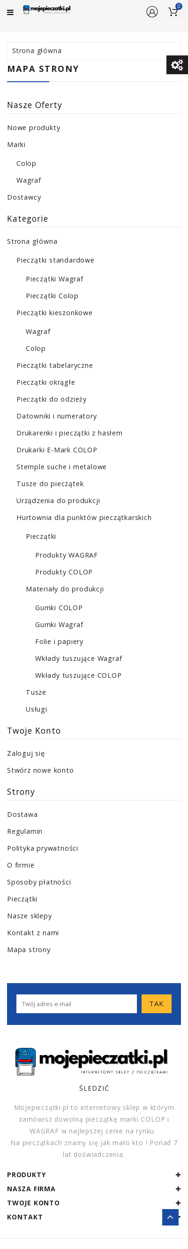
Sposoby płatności (39, 881)
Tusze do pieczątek (49, 483)
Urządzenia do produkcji (58, 500)
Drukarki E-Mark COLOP (57, 449)
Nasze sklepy (29, 915)
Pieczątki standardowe (55, 260)
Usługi (36, 709)
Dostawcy (24, 197)
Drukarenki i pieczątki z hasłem (69, 432)
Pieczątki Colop (52, 295)
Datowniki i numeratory (56, 415)
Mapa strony (29, 949)
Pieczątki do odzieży (51, 399)
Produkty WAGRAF (66, 555)
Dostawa (22, 814)
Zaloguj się (26, 753)
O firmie (20, 865)
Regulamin (25, 831)
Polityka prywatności (42, 848)
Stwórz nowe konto (40, 770)
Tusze (36, 692)
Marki (16, 144)
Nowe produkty (33, 127)
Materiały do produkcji (65, 588)
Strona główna (32, 241)
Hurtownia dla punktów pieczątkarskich (84, 517)
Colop (26, 163)
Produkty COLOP (64, 571)
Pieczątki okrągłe (45, 382)
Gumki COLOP (59, 607)
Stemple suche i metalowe (61, 466)
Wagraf (28, 180)
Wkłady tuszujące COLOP (78, 675)
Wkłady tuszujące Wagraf (78, 658)
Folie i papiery (59, 641)
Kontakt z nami (33, 932)
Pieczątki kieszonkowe (54, 312)
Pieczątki (41, 536)
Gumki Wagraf (59, 624)
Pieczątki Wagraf (54, 278)
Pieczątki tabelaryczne (54, 365)
